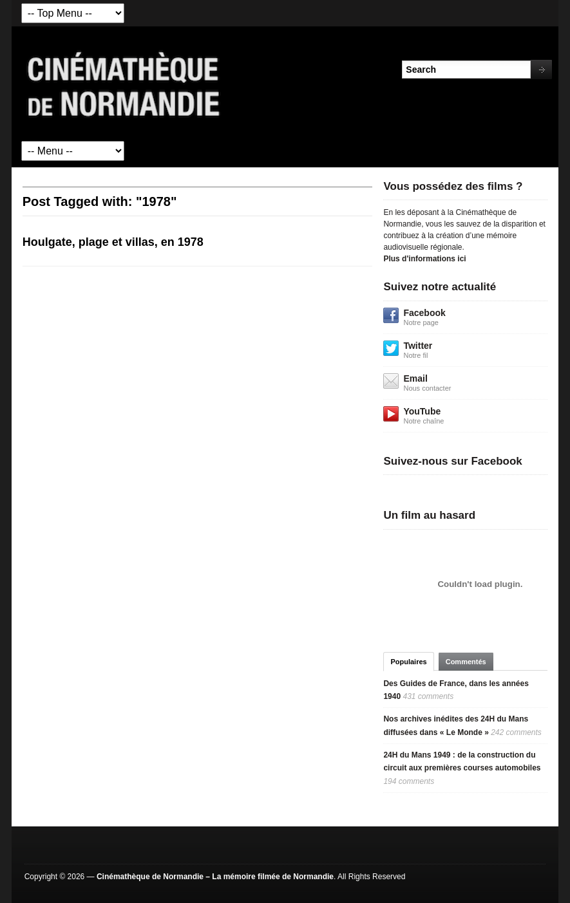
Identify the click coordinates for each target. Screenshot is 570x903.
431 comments (428, 696)
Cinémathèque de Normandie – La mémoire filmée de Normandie (215, 876)
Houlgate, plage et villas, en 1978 (113, 242)
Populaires (408, 662)
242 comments (516, 732)
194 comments (408, 781)
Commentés (466, 662)
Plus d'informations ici (424, 258)
